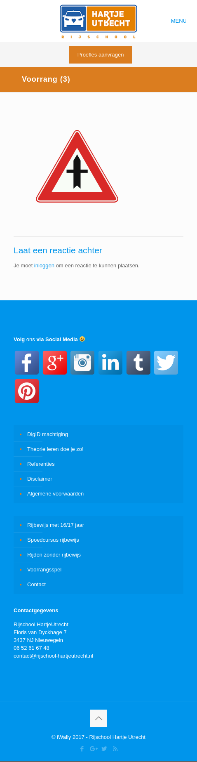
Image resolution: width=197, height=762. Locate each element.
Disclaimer (39, 479)
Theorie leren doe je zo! (55, 449)
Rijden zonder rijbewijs (54, 555)
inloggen (44, 265)
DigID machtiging (47, 434)
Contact (36, 584)
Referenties (40, 464)
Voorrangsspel (44, 569)
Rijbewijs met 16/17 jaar (55, 525)
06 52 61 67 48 (31, 648)
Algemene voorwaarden (55, 494)
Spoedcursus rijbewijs (53, 540)
